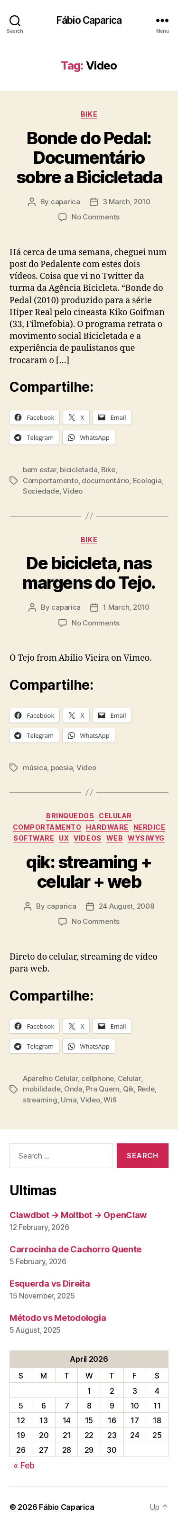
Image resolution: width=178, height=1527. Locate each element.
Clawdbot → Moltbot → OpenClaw (78, 1215)
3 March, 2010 (126, 201)
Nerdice (149, 827)
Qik (128, 1088)
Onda (73, 1088)
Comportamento (50, 480)
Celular (115, 816)
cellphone (97, 1078)
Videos (87, 838)
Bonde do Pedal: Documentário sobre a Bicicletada (89, 158)
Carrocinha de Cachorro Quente (75, 1249)
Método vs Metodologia (57, 1318)
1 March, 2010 (126, 607)
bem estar (39, 469)
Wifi (110, 1099)
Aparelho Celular (50, 1078)
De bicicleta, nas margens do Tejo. (88, 573)
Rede (146, 1088)
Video (73, 491)
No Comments (96, 216)
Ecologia (147, 480)
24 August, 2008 (126, 906)
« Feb (24, 1465)
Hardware (107, 827)
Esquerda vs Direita (49, 1284)
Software (33, 838)
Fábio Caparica (89, 20)
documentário (105, 480)
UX (64, 838)
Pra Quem (102, 1088)
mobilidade (41, 1088)
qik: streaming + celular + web (88, 872)
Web (114, 838)
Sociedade (41, 491)
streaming (40, 1099)
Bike (89, 114)
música (35, 767)
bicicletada (78, 469)
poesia (62, 767)
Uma (68, 1099)
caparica (65, 201)
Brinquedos (70, 816)
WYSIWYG (146, 838)
